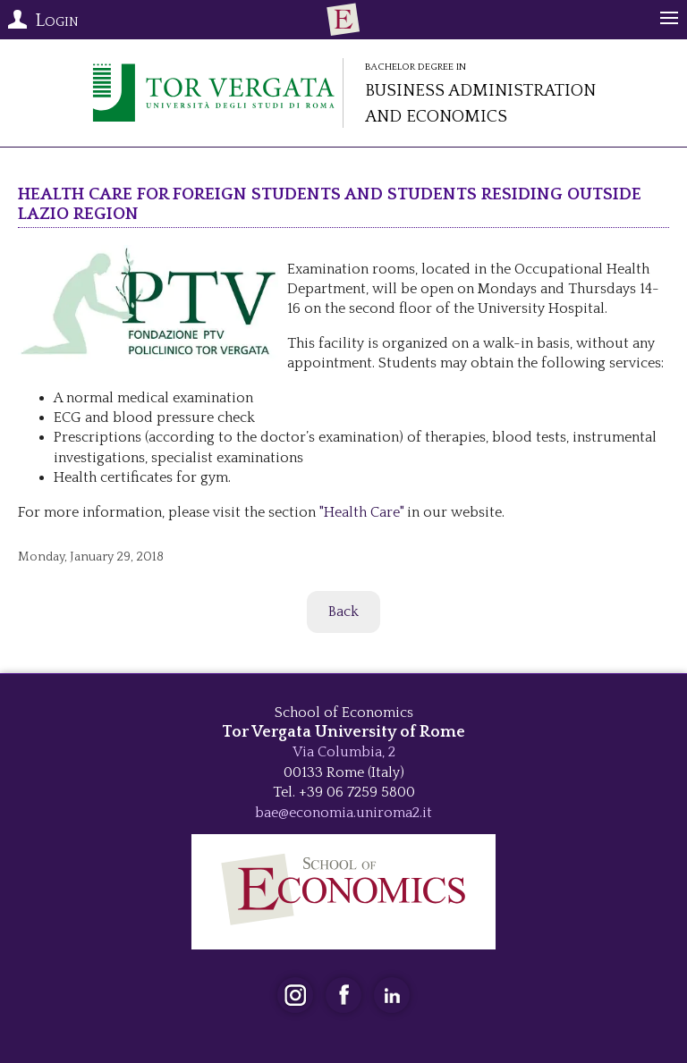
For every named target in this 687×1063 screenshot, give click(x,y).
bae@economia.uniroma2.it (343, 813)
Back (343, 611)
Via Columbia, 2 (344, 752)
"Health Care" (359, 512)
